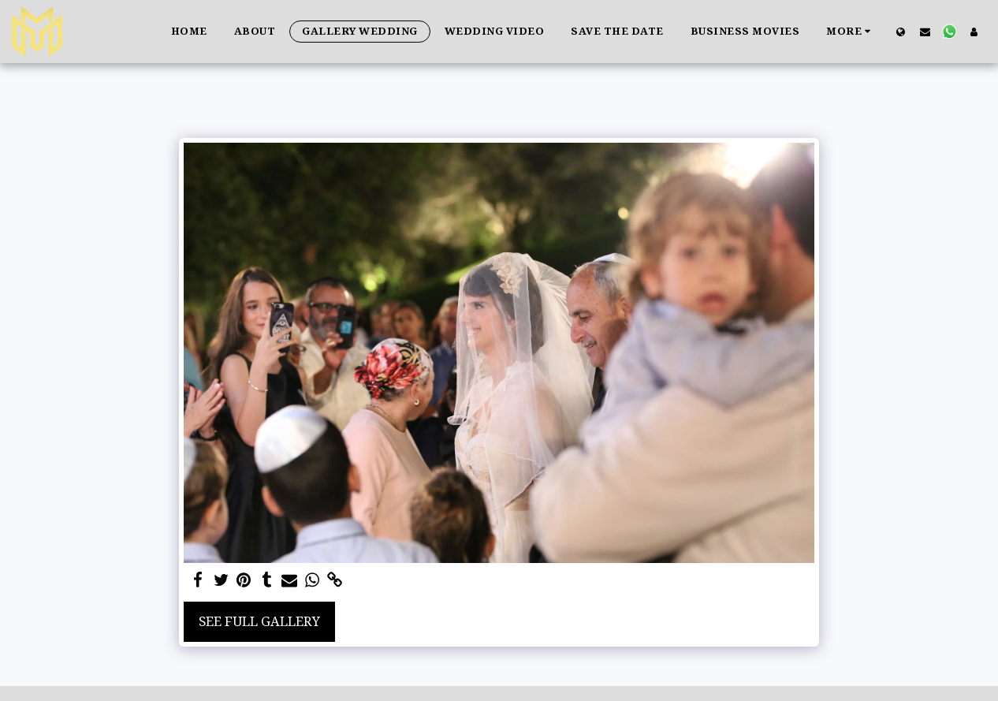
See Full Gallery (259, 621)
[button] (925, 31)
